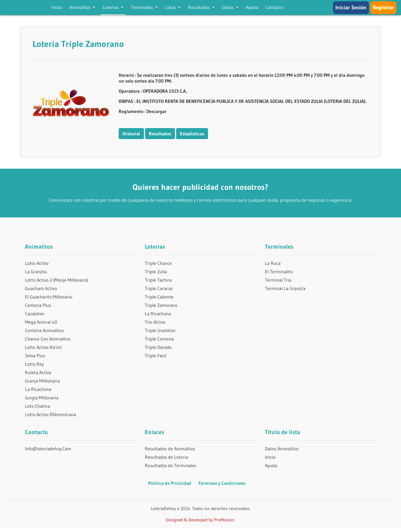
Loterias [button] (111, 7)
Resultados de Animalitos (170, 448)
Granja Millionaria (42, 381)
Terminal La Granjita (285, 288)
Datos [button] (228, 7)
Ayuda (252, 7)
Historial (131, 133)
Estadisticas (192, 133)
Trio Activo (155, 322)
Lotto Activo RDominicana (50, 414)
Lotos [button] (171, 7)
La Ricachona (158, 313)
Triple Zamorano (161, 305)
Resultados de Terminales (170, 465)
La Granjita (36, 271)
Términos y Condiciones (222, 483)
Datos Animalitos (282, 448)
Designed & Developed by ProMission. (200, 519)
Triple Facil (155, 355)
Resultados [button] (199, 7)
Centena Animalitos (44, 330)
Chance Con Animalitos (48, 339)
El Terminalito (279, 271)
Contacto (274, 7)
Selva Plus (35, 355)
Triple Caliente (159, 297)
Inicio (56, 7)
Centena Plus (38, 305)
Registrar (383, 7)
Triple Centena (159, 339)
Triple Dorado (158, 347)
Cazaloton (34, 313)
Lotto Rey (34, 364)
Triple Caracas (159, 288)
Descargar (157, 111)
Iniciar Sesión (350, 7)
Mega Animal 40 (41, 322)
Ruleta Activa (38, 372)
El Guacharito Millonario (48, 297)
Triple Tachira (158, 280)
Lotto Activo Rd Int (43, 347)
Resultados (160, 133)
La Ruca (273, 263)
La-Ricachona (38, 389)
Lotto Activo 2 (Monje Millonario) (56, 280)
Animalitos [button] (80, 7)
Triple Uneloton (160, 330)
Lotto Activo (36, 263)
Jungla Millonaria (41, 397)
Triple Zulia (156, 271)
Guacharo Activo (41, 288)
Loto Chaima (37, 406)
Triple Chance (158, 263)
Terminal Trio (278, 280)
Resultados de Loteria (166, 457)
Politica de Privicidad (169, 483)
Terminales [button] (142, 7)
